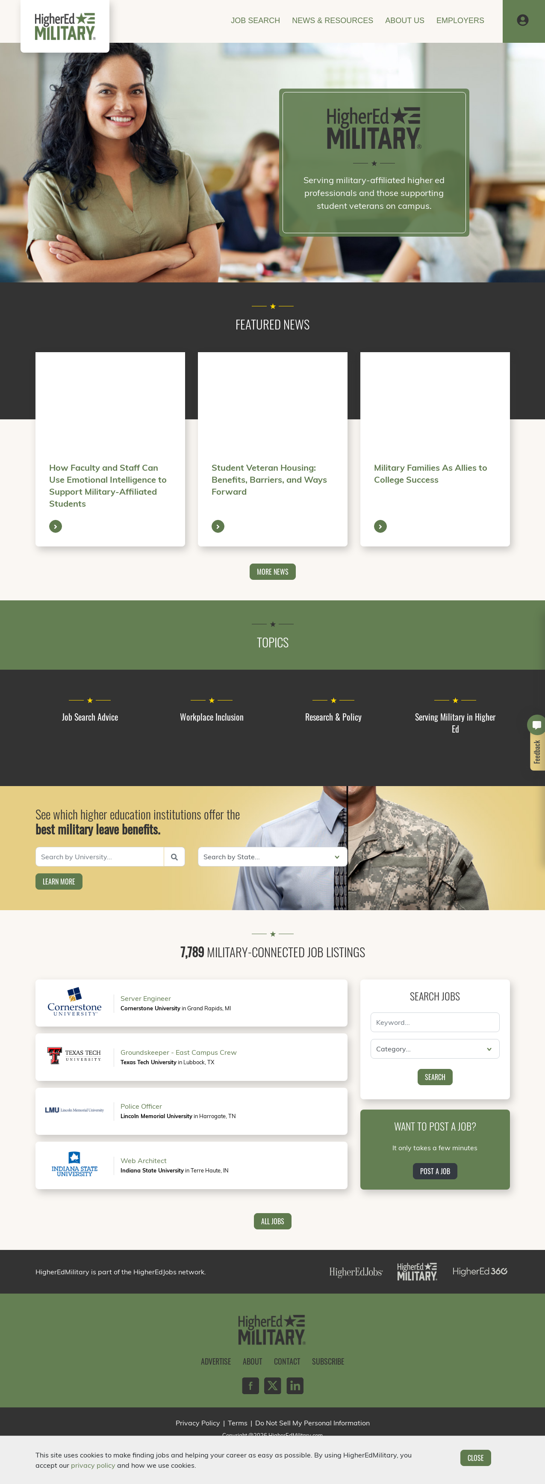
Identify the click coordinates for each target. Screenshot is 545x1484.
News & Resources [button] (332, 20)
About (252, 1361)
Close (476, 1458)
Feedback (537, 752)
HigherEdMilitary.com (295, 1435)
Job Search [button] (255, 20)
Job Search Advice (90, 716)
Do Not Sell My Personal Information (312, 1423)
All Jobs (272, 1221)
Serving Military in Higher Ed (455, 722)
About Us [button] (404, 20)
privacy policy (93, 1465)
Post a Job (435, 1171)
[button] (523, 20)
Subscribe (328, 1361)
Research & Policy (333, 716)
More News (273, 572)
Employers (460, 20)
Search (435, 1077)
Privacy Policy (198, 1423)
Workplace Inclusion (212, 716)
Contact (287, 1361)
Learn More (59, 881)
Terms (237, 1423)
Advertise (216, 1361)
